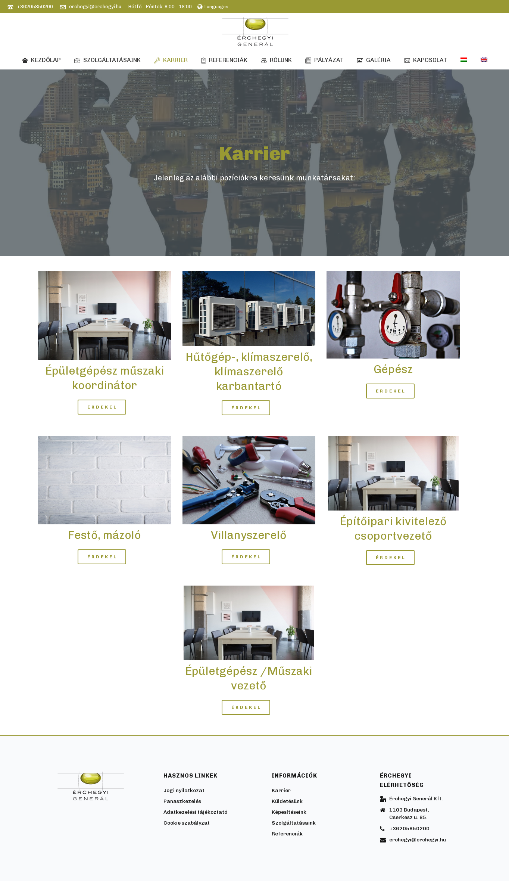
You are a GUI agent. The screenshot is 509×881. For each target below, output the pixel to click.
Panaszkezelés (182, 801)
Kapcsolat (425, 59)
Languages (212, 6)
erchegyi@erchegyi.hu (95, 6)
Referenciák (224, 59)
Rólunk (276, 59)
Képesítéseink (289, 812)
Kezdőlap (41, 59)
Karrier (171, 59)
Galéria (374, 59)
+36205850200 (35, 6)
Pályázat (324, 59)
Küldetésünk (287, 801)
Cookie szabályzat (186, 823)
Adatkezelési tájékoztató (195, 812)
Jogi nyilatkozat (183, 790)
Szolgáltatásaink (107, 59)
